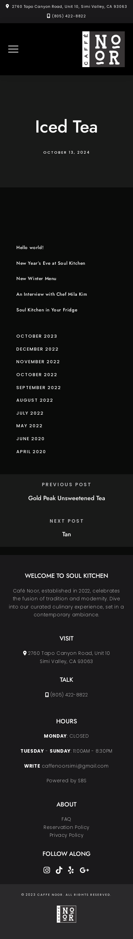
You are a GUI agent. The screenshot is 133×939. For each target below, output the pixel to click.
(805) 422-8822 (69, 16)
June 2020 (30, 439)
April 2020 (31, 452)
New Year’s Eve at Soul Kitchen (50, 263)
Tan (66, 534)
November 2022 (38, 362)
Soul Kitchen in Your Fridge (46, 310)
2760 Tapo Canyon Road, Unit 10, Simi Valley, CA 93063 (69, 6)
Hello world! (30, 247)
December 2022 (37, 349)
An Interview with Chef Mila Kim (51, 294)
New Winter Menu (36, 278)
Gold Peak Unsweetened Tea (66, 498)
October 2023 (36, 336)
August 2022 (34, 400)
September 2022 (38, 387)
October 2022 (36, 375)
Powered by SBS (66, 781)
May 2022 (29, 426)
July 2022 (30, 413)
